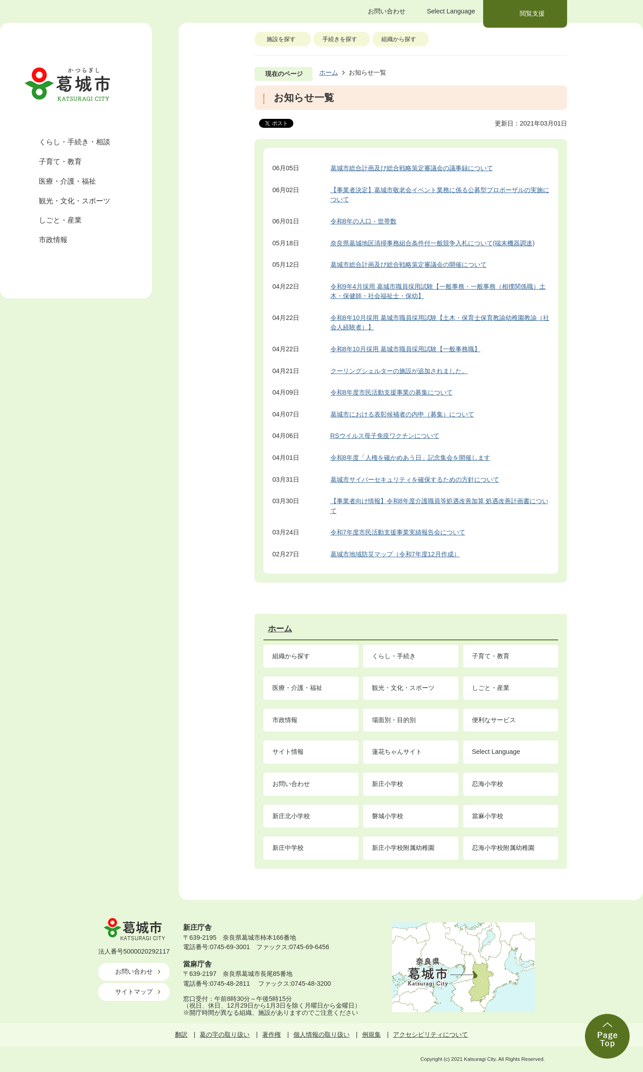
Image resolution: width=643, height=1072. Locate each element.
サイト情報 (288, 751)
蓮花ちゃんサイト (397, 751)
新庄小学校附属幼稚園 (403, 847)
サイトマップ (134, 991)
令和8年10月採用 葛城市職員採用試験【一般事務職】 (405, 349)
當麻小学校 (487, 816)
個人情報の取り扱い (321, 1034)
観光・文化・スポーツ (74, 201)
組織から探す (398, 39)
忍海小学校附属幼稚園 (503, 847)
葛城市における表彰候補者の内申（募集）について (402, 414)
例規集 (371, 1034)
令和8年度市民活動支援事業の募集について (391, 392)
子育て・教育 (60, 161)
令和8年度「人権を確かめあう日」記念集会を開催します (410, 457)
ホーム (328, 72)
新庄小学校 (387, 783)
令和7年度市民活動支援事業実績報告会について (397, 532)
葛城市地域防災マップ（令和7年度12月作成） (395, 554)
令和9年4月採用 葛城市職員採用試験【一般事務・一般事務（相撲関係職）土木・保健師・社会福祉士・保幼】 (438, 291)
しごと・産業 (60, 220)
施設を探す (281, 39)
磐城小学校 (387, 816)
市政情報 (53, 240)
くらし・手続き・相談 (74, 142)
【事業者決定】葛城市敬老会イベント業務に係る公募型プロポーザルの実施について (439, 194)
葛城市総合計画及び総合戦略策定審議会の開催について (408, 264)
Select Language (496, 751)
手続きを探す (339, 39)
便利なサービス (494, 719)
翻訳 (181, 1034)
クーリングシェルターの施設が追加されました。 (399, 370)
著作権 (271, 1034)
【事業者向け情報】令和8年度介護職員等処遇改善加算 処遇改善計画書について (439, 505)
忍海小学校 (487, 783)
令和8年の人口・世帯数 (363, 221)
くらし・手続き (394, 656)
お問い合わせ (291, 783)
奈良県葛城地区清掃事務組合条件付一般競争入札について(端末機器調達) (432, 243)
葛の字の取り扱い (225, 1034)
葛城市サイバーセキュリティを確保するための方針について (414, 479)
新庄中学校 (288, 847)
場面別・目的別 (394, 719)
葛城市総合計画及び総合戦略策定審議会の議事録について (411, 168)
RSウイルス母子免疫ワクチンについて (384, 435)
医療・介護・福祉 (67, 181)
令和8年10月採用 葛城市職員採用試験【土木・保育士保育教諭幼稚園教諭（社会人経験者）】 (439, 322)
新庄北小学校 (291, 816)
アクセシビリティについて (430, 1034)
